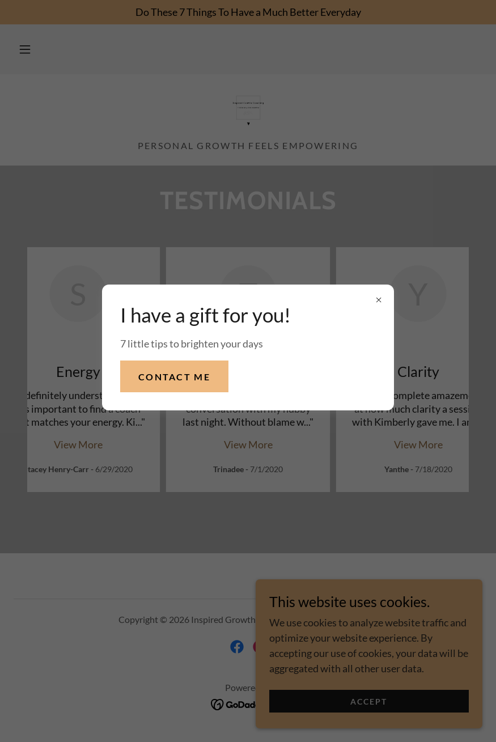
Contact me (174, 376)
